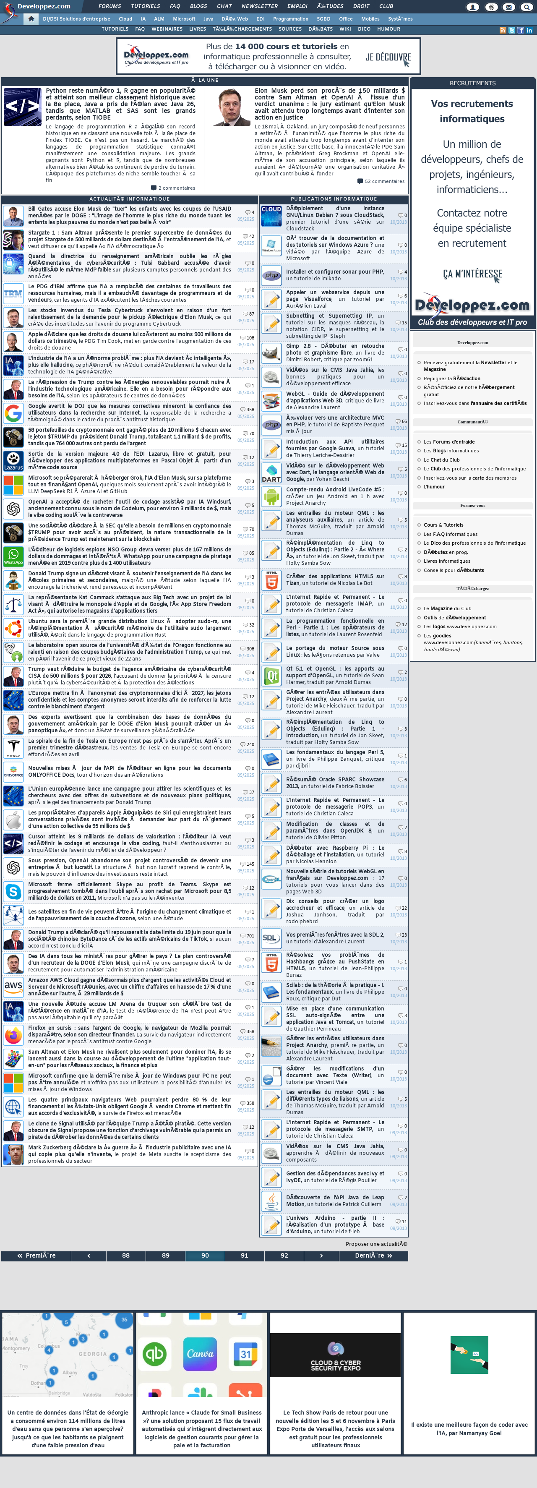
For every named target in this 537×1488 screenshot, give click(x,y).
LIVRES (197, 29)
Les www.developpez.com (460, 627)
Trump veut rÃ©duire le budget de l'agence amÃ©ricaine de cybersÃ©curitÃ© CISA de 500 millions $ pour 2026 (129, 676)
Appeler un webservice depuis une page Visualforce (335, 300)
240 (247, 745)
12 (248, 458)
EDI (260, 19)
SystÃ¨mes (400, 19)
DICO (364, 29)
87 (248, 314)
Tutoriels (145, 6)
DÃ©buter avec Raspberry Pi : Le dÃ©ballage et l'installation (335, 855)
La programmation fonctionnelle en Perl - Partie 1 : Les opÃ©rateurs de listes (335, 628)
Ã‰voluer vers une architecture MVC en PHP (335, 425)
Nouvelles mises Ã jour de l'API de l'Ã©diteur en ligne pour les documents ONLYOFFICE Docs (129, 772)
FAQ (175, 6)
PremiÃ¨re (36, 1256)
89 (165, 1256)
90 (205, 1256)
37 (248, 793)
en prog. (446, 553)
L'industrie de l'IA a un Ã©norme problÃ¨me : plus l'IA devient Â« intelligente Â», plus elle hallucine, (129, 365)
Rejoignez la (452, 379)
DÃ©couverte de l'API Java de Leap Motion (335, 1201)
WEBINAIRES (166, 29)
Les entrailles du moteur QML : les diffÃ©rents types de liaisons (335, 1102)
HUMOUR (388, 29)
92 (284, 1256)
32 (248, 625)
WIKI (345, 29)
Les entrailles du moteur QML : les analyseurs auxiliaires (335, 523)
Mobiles (370, 19)
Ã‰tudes (330, 6)
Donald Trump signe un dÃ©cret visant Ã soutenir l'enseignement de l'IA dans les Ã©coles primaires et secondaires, (129, 581)
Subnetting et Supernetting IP (335, 326)
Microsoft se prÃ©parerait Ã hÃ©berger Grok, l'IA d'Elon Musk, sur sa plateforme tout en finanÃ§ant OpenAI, (129, 485)
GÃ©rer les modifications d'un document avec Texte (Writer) (335, 1076)
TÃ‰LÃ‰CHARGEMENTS (242, 29)
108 (247, 338)
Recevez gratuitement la (465, 363)
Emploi (297, 6)
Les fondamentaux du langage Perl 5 (335, 759)
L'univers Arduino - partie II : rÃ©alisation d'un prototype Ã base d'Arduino (335, 1225)
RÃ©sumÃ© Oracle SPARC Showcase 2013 (335, 783)
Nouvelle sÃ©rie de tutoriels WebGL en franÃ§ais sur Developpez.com (335, 882)
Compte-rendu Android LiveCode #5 (335, 497)
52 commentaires (381, 182)
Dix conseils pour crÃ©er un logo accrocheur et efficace (335, 911)
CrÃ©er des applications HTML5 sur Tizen (335, 580)
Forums (110, 6)
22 (401, 908)
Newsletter (259, 6)
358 (247, 410)
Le (432, 460)
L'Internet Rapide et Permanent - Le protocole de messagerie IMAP (335, 604)
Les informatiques (451, 451)
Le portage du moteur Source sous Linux (335, 652)
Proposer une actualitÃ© (376, 1244)
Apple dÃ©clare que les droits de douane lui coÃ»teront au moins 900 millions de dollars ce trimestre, (129, 342)
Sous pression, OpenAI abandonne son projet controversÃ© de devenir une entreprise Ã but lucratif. (129, 868)
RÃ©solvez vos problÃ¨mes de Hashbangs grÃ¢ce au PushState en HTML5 (335, 965)
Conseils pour (454, 571)
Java (208, 19)
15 (401, 323)
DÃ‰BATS (320, 29)
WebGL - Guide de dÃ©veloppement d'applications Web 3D (335, 401)
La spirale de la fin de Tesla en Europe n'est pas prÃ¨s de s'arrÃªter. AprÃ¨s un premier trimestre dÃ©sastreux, (129, 748)
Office (346, 19)
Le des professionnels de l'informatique (475, 469)
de (455, 618)
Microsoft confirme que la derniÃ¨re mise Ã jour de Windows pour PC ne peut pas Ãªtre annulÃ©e (129, 1083)
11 (401, 1222)
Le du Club (448, 609)
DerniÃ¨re (373, 1256)
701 (247, 936)
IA (143, 19)
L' (434, 487)
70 (248, 434)
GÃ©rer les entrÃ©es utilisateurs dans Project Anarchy (335, 702)
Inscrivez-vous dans (475, 404)
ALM (159, 19)
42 (248, 237)
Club (386, 6)
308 (247, 649)
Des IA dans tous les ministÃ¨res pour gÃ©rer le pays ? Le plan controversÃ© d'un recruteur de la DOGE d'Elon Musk (129, 963)
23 (401, 935)
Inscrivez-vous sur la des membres (470, 478)
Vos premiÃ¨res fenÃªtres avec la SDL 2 (335, 938)
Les (449, 442)
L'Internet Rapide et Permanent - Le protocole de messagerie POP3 (335, 807)
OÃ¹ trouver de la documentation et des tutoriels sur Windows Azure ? (335, 248)
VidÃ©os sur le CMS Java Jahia (335, 1153)
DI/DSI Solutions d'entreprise (76, 19)
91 (244, 1256)
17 (248, 362)
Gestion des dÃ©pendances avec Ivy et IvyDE (335, 1177)
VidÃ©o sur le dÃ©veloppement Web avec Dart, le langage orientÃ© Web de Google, (335, 473)
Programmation (290, 19)
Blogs (198, 6)
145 (247, 864)
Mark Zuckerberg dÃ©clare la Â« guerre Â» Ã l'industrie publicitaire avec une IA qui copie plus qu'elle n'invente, (129, 1155)
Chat (224, 6)
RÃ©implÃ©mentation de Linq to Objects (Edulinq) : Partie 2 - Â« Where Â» (335, 553)
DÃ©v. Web (235, 19)
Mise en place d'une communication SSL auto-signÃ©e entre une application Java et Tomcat (335, 1019)
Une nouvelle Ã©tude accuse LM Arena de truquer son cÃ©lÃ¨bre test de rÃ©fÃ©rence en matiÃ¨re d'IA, (129, 1011)
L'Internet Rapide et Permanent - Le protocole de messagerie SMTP (335, 1130)
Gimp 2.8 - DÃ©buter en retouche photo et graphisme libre (335, 353)
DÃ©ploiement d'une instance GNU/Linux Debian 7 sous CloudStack (335, 219)
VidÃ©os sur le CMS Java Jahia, (335, 377)
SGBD (324, 19)
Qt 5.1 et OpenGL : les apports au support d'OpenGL (335, 676)
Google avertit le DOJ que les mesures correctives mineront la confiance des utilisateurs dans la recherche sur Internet (129, 413)
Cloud (125, 19)
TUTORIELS (115, 29)
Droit (361, 6)
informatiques (447, 561)
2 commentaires (173, 188)
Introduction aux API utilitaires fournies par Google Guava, (335, 449)
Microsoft (184, 19)
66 (401, 422)
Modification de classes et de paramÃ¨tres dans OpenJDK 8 (335, 831)
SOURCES (290, 29)
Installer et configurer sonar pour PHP (335, 275)
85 (248, 553)
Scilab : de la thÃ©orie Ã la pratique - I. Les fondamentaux (335, 992)
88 (126, 1256)
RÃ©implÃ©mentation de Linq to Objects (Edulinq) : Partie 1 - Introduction (335, 732)
